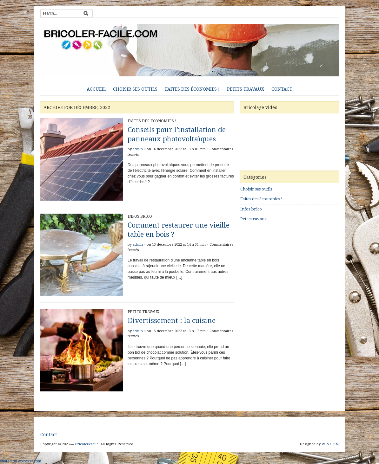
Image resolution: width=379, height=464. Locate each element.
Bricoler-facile (86, 444)
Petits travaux (245, 89)
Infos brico (140, 216)
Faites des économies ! (192, 89)
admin (138, 149)
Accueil (96, 89)
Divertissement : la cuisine (172, 321)
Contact (281, 89)
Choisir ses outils (135, 89)
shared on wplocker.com (20, 461)
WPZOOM (330, 444)
